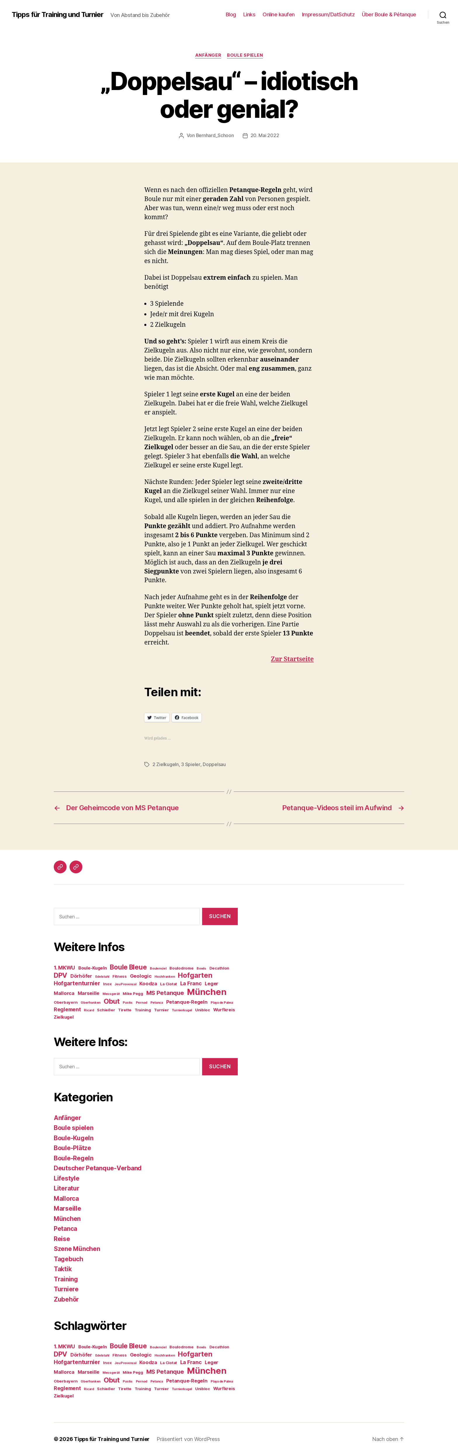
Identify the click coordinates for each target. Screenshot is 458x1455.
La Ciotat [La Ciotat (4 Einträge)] (168, 983)
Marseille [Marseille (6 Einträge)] (89, 993)
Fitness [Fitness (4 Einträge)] (119, 975)
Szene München (77, 1248)
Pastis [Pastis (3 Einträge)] (127, 1002)
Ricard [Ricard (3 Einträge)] (89, 1010)
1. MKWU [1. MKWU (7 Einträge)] (64, 967)
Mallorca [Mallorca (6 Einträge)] (64, 993)
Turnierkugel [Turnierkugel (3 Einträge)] (182, 1010)
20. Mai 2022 (265, 135)
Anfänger (208, 55)
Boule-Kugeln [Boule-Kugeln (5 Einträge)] (92, 967)
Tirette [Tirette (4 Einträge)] (124, 1009)
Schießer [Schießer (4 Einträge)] (106, 1009)
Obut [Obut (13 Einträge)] (112, 1000)
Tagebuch (68, 1258)
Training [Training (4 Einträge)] (143, 1009)
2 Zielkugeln (165, 764)
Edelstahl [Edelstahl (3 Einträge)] (102, 976)
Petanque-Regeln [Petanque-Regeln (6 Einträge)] (187, 1001)
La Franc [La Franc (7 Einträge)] (191, 983)
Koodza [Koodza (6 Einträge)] (148, 983)
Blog (231, 14)
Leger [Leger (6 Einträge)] (211, 983)
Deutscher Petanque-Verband (98, 1167)
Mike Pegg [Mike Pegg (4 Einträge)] (133, 993)
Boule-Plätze (72, 1147)
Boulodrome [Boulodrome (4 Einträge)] (181, 967)
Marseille (67, 1208)
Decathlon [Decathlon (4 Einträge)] (219, 967)
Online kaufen (279, 14)
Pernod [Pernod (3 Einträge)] (141, 1002)
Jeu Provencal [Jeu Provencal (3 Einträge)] (125, 984)
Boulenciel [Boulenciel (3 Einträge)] (158, 968)
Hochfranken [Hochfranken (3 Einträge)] (165, 976)
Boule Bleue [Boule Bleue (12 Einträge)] (128, 966)
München (67, 1218)
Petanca (65, 1228)
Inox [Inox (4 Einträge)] (107, 983)
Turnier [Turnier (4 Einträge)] (161, 1009)
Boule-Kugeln (73, 1137)
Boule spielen (245, 55)
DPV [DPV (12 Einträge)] (60, 975)
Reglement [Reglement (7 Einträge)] (67, 1009)
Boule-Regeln (73, 1157)
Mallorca (66, 1198)
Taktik (63, 1268)
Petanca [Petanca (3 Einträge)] (156, 1002)
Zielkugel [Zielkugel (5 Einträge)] (64, 1016)
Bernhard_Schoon (215, 135)
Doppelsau (213, 764)
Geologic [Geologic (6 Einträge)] (141, 975)
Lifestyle (66, 1177)
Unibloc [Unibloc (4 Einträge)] (202, 1009)
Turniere (66, 1288)
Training (66, 1278)
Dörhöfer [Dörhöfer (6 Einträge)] (81, 975)
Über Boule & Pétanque (389, 14)
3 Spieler (190, 764)
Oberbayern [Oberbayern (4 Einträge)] (65, 1001)
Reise (62, 1238)
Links (249, 14)
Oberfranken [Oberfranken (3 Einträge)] (90, 1002)
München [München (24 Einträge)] (206, 991)
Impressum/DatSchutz (328, 14)
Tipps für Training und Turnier (57, 14)
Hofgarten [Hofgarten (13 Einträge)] (195, 974)
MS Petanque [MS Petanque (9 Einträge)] (165, 992)
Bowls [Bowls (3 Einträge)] (201, 968)
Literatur (66, 1187)
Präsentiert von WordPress (188, 1438)
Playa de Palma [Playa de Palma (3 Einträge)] (222, 1002)
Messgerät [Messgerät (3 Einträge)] (111, 993)
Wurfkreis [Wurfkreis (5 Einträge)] (224, 1009)
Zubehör (66, 1298)
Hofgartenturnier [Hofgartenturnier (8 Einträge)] (77, 982)
